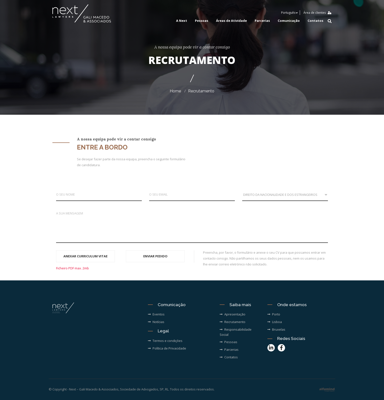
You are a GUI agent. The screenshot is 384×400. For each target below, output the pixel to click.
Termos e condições (165, 340)
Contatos (315, 21)
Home (175, 91)
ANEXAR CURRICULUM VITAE (85, 256)
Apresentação (232, 314)
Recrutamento (201, 91)
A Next (181, 21)
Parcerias (262, 21)
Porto (273, 314)
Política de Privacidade (167, 348)
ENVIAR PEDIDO (155, 256)
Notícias (156, 322)
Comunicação (289, 21)
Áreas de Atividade (231, 21)
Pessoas (201, 21)
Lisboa (274, 322)
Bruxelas (276, 329)
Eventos (156, 314)
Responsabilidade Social (236, 332)
